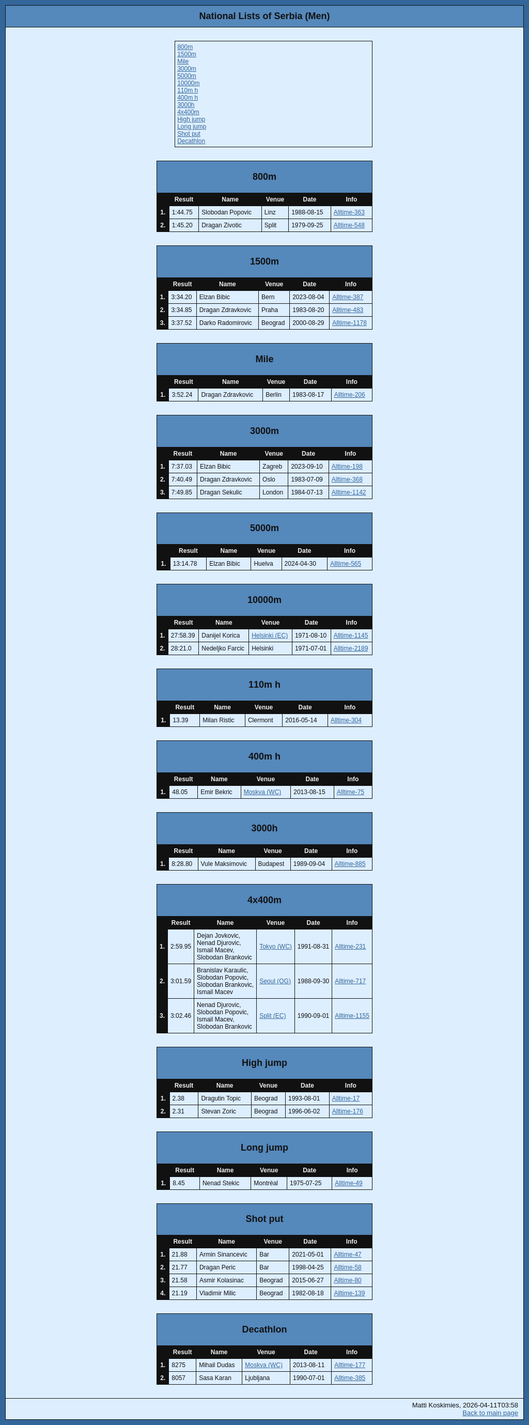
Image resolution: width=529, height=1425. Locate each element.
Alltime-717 (350, 981)
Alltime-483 (347, 310)
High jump (191, 119)
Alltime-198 (347, 466)
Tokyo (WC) (275, 946)
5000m (186, 76)
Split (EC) (272, 1015)
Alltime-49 (348, 1183)
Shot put (188, 133)
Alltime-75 (350, 792)
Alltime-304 (346, 720)
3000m (186, 68)
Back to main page (490, 1413)
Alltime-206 (349, 394)
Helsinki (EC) (270, 635)
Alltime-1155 (352, 1015)
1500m (186, 54)
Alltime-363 (349, 212)
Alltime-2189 (351, 648)
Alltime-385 (349, 1378)
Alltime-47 (347, 1254)
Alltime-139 (349, 1293)
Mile (183, 61)
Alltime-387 (347, 297)
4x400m (188, 112)
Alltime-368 (347, 479)
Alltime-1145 (351, 635)
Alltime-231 (350, 946)
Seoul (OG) (275, 981)
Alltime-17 (346, 1098)
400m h (187, 97)
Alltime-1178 (349, 323)
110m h (187, 90)
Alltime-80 (347, 1280)
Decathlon (191, 141)
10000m (188, 83)
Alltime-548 (349, 225)
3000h (185, 105)
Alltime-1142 (349, 492)
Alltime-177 (349, 1365)
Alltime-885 (350, 864)
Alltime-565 (345, 563)
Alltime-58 (347, 1267)
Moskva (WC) (263, 792)
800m (185, 47)
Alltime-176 (347, 1111)
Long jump (191, 126)
